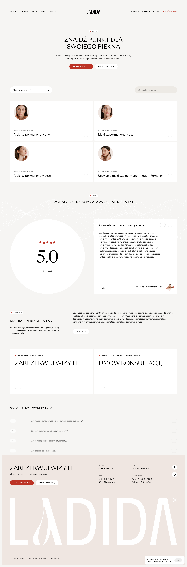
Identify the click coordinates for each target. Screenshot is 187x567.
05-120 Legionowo (106, 482)
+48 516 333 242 (105, 468)
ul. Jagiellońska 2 (106, 479)
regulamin (55, 559)
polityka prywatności (37, 559)
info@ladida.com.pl (140, 468)
